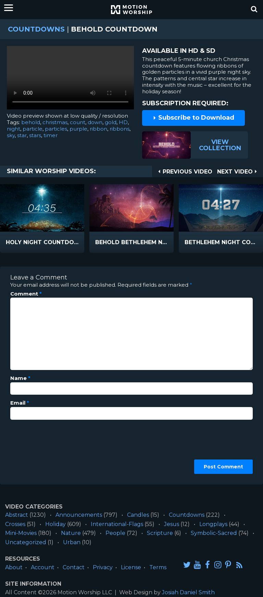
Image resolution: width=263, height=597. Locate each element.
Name (20, 378)
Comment (26, 294)
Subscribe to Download (193, 117)
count (77, 122)
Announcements (78, 515)
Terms (157, 567)
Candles (138, 515)
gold (110, 122)
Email (19, 403)
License (131, 567)
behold (30, 122)
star (22, 135)
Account (42, 567)
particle (32, 129)
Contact (74, 567)
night (13, 129)
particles (56, 129)
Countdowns (36, 29)
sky (11, 135)
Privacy (103, 567)
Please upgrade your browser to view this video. (70, 79)
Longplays (213, 524)
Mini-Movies (21, 533)
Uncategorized (25, 542)
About (14, 567)
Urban (71, 542)
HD (123, 122)
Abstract (16, 515)
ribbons (119, 129)
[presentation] (38, 449)
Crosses (15, 524)
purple (78, 129)
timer (50, 135)
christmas (54, 122)
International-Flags (117, 524)
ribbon (98, 129)
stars (35, 135)
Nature (71, 533)
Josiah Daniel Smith (188, 592)
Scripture (160, 533)
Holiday (55, 524)
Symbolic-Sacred (214, 533)
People (115, 533)
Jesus (171, 524)
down (95, 122)
